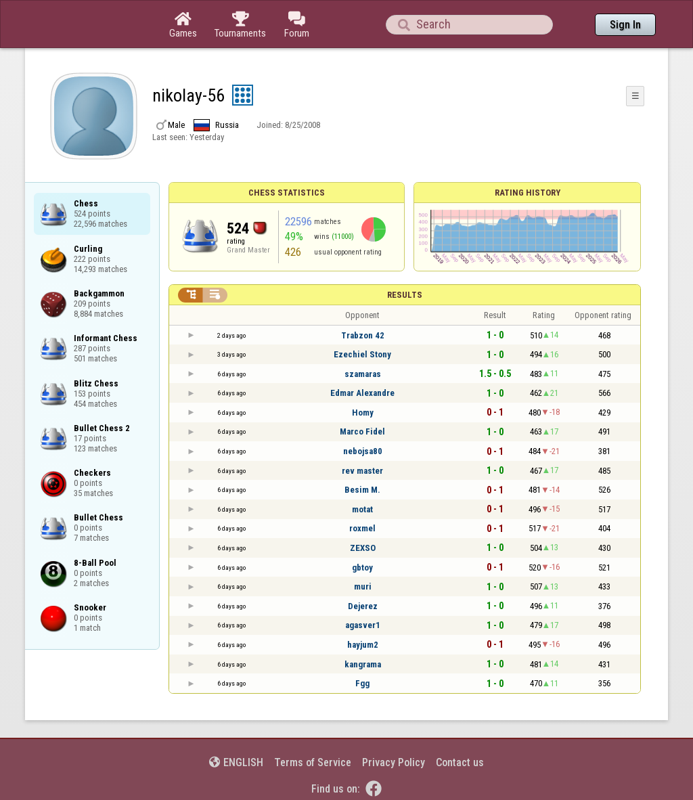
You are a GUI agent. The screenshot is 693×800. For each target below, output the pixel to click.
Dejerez (363, 606)
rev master (362, 471)
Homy (363, 412)
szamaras (362, 374)
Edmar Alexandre (362, 393)
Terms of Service (312, 762)
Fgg (362, 683)
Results (404, 295)
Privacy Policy (393, 762)
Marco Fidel (362, 431)
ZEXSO (363, 548)
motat (362, 509)
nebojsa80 (362, 451)
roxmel (362, 528)
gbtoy (362, 567)
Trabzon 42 (362, 335)
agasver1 (362, 625)
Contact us (460, 762)
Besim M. (362, 490)
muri (363, 586)
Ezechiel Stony (362, 354)
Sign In (625, 24)
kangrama (362, 664)
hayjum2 (362, 645)
